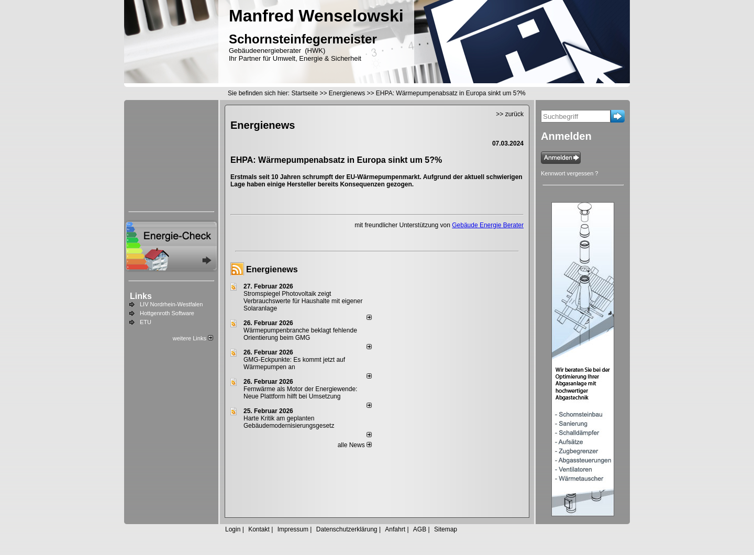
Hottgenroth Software (167, 313)
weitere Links (193, 338)
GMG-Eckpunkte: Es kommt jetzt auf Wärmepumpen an (294, 363)
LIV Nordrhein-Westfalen (171, 304)
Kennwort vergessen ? (569, 173)
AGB (419, 529)
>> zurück (510, 114)
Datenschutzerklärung (347, 529)
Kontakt (259, 529)
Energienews (272, 269)
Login (232, 529)
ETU (145, 322)
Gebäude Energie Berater (488, 225)
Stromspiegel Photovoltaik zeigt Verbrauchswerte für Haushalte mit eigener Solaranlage (302, 301)
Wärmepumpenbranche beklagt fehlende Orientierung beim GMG (300, 334)
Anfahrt (395, 529)
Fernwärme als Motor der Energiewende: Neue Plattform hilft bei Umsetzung (300, 392)
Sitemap (445, 529)
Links (141, 296)
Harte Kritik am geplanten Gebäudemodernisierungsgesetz (288, 422)
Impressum (293, 529)
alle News (355, 445)
